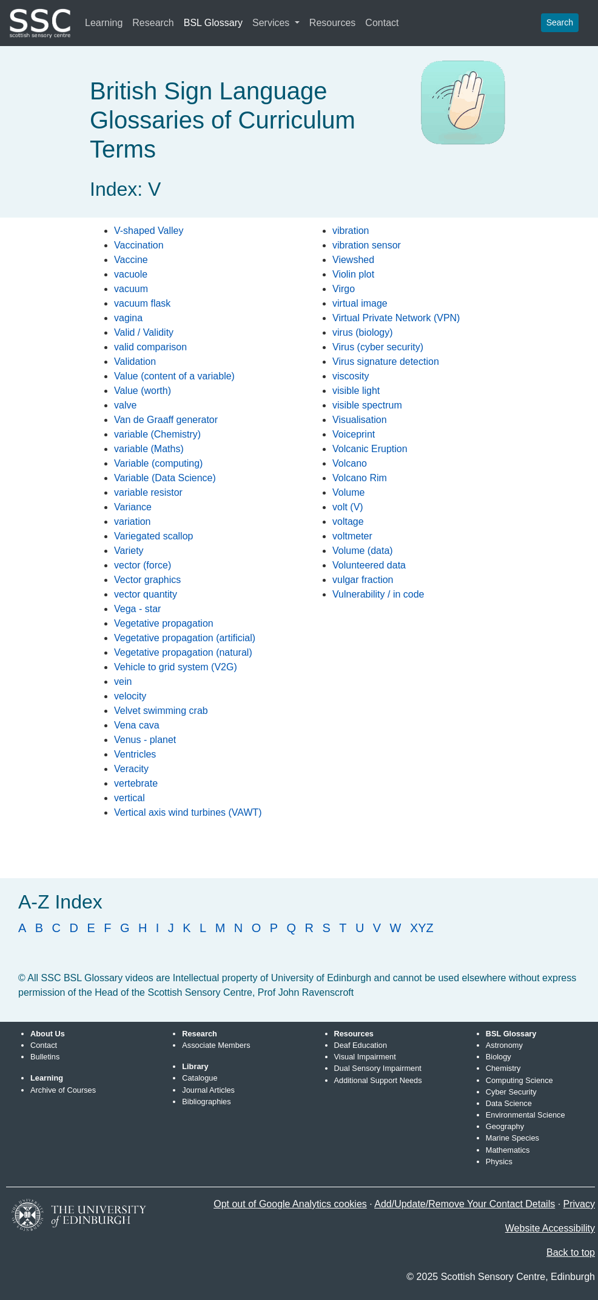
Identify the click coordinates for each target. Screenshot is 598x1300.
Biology (498, 1056)
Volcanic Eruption (370, 449)
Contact (381, 23)
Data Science (509, 1103)
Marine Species (512, 1137)
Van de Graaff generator (166, 420)
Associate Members (216, 1045)
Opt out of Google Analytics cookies (290, 1204)
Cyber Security (511, 1091)
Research (152, 23)
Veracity (131, 769)
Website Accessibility (550, 1228)
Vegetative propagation (163, 623)
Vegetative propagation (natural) (183, 652)
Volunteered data (369, 565)
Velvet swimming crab (161, 710)
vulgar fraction (363, 580)
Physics (499, 1161)
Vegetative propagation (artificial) (184, 638)
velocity (130, 696)
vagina (128, 318)
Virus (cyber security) (377, 347)
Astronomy (504, 1045)
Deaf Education (361, 1045)
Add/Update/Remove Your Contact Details (464, 1204)
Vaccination (139, 245)
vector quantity (145, 594)
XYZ (422, 928)
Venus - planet (145, 740)
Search (559, 22)
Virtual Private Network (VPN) (396, 318)
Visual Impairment (365, 1056)
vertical (129, 798)
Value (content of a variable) (174, 376)
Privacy (579, 1204)
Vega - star (137, 609)
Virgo (343, 289)
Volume (348, 492)
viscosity (350, 376)
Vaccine (131, 260)
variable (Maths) (149, 449)
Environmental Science (525, 1114)
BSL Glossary (213, 23)
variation (132, 521)
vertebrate (136, 783)
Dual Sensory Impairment (378, 1068)
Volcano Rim (359, 478)
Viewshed (353, 260)
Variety (129, 550)
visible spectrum (367, 405)
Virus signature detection (385, 361)
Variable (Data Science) (165, 478)
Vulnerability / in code (378, 594)
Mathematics (508, 1150)
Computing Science (519, 1080)
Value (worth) (142, 390)
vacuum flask (142, 303)
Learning (104, 23)
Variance (133, 507)
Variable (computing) (158, 463)
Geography (505, 1126)
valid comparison (150, 347)
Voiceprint (353, 434)
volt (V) (347, 507)
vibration (350, 230)
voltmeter (352, 536)
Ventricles (135, 754)
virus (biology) (362, 332)
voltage (348, 521)
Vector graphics (147, 580)
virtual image (360, 303)
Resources (332, 23)
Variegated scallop (153, 536)
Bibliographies (206, 1101)
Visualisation (359, 420)
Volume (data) (362, 550)
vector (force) (142, 565)
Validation (135, 361)
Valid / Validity (143, 332)
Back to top (570, 1252)
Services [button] (272, 23)
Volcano (349, 463)
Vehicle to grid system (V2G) (175, 667)
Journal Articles (208, 1090)
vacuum (131, 289)
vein (123, 681)
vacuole (130, 274)
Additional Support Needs (378, 1080)
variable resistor (148, 492)
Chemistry (503, 1068)
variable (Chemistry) (157, 434)
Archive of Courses (63, 1090)
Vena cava (137, 725)
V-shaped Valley (148, 230)
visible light (356, 390)
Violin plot (353, 274)
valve (125, 405)
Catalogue (199, 1077)
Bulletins (44, 1056)
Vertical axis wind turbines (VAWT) (188, 812)
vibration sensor (366, 245)
